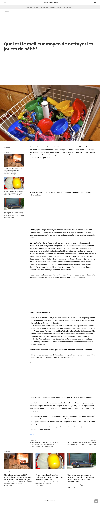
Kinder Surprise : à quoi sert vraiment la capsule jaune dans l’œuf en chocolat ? (13, 193)
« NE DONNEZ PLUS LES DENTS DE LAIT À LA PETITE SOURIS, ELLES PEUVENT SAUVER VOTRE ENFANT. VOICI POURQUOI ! (44, 444)
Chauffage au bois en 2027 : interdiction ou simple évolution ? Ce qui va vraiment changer (13, 171)
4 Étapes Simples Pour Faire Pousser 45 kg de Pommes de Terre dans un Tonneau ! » (81, 443)
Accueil (29, 7)
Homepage (6, 11)
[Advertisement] (50, 27)
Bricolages (44, 7)
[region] (50, 66)
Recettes (52, 7)
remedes (36, 7)
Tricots (59, 7)
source (32, 435)
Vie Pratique (67, 7)
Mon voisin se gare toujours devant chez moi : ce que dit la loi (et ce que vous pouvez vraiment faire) (14, 215)
